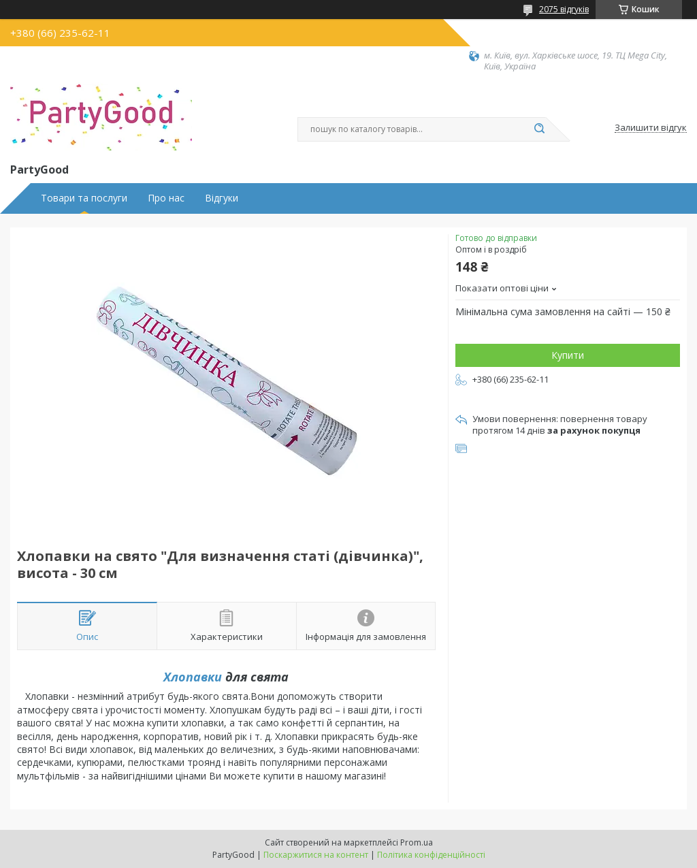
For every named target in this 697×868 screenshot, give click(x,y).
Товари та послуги (84, 198)
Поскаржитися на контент (315, 855)
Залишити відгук (651, 128)
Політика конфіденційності (431, 855)
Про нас (166, 198)
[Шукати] (539, 129)
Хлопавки (192, 677)
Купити (567, 355)
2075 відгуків (564, 9)
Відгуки (221, 198)
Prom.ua (416, 842)
